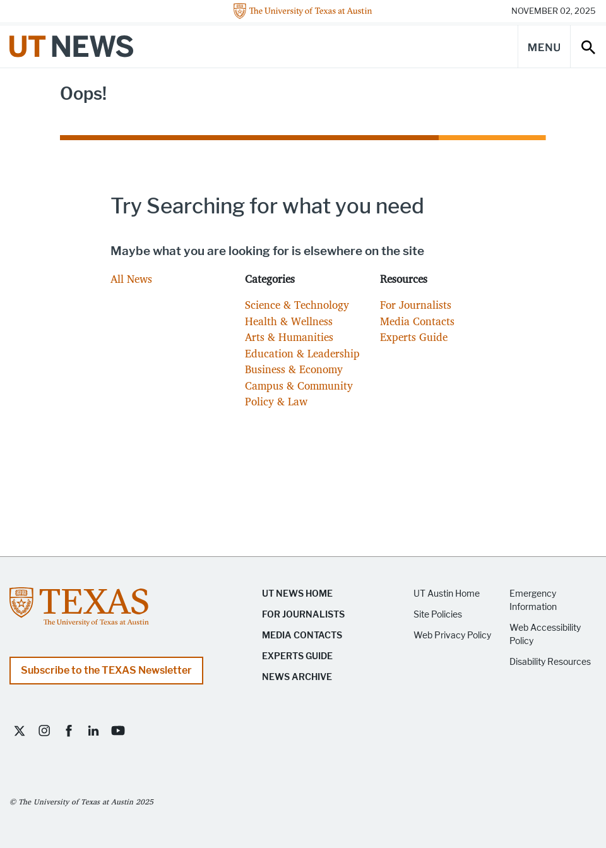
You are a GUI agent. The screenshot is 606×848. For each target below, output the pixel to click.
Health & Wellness (289, 321)
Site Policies (437, 614)
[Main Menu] (544, 46)
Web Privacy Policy (452, 635)
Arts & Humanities (289, 336)
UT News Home (297, 593)
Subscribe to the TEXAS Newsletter (106, 670)
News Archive (297, 677)
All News (131, 278)
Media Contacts (417, 321)
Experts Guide (414, 336)
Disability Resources (550, 662)
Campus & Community (299, 385)
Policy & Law (276, 401)
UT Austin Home (446, 593)
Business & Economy (294, 369)
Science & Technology (297, 304)
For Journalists (415, 304)
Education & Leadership (302, 353)
